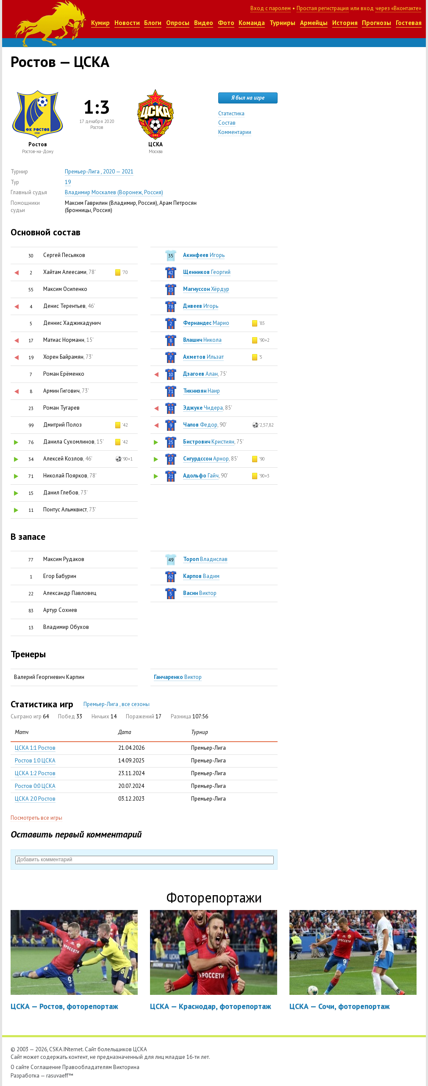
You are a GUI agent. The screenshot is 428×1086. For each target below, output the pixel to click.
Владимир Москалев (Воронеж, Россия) (114, 192)
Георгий (207, 272)
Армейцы (314, 23)
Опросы (177, 23)
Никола (202, 339)
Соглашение (46, 1067)
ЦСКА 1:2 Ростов (35, 773)
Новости (127, 23)
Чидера (203, 407)
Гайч (201, 475)
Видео (203, 23)
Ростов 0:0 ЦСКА (35, 786)
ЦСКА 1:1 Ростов (35, 747)
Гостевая (409, 23)
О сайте (20, 1067)
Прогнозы (376, 23)
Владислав (205, 559)
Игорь (204, 255)
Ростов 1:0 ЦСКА (35, 760)
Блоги (152, 23)
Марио (206, 323)
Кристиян (208, 441)
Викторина (126, 1067)
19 (68, 182)
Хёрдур (206, 289)
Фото (226, 23)
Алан (200, 373)
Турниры (282, 23)
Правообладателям (87, 1067)
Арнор (206, 458)
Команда (252, 23)
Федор (200, 424)
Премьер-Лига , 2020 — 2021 (99, 171)
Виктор (200, 593)
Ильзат (203, 356)
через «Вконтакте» (398, 8)
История (345, 23)
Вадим (201, 576)
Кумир (100, 23)
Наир (201, 390)
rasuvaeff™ (59, 1075)
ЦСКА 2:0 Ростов (35, 798)
